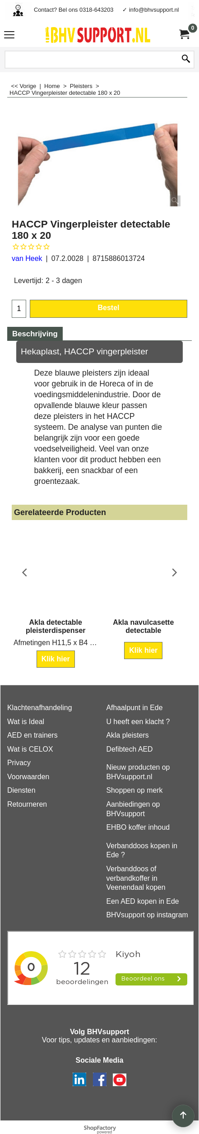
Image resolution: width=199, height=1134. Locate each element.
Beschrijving (35, 334)
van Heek (27, 258)
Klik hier (56, 659)
